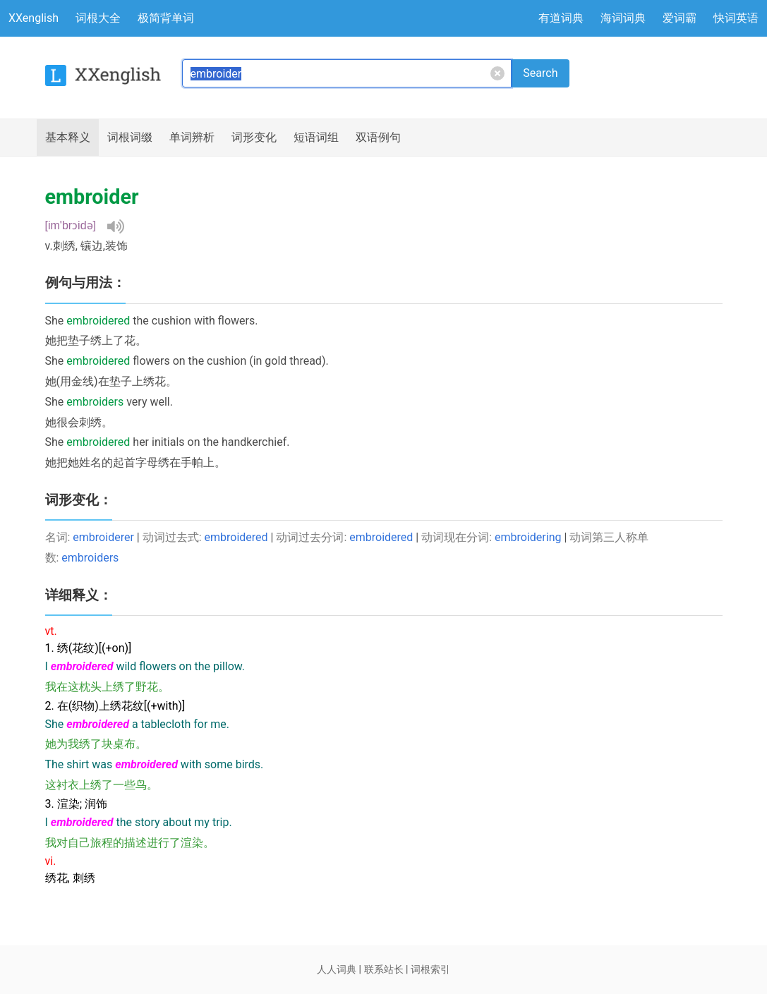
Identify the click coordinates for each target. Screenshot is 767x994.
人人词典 (336, 969)
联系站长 (384, 969)
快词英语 (736, 18)
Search (540, 73)
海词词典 (623, 18)
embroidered (236, 537)
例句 (378, 137)
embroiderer (103, 537)
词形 (254, 137)
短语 (316, 137)
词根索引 (430, 969)
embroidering (528, 537)
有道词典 (561, 18)
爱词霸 (679, 18)
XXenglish (33, 18)
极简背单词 (166, 18)
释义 (67, 137)
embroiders (90, 557)
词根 (129, 137)
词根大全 (98, 18)
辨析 (192, 137)
